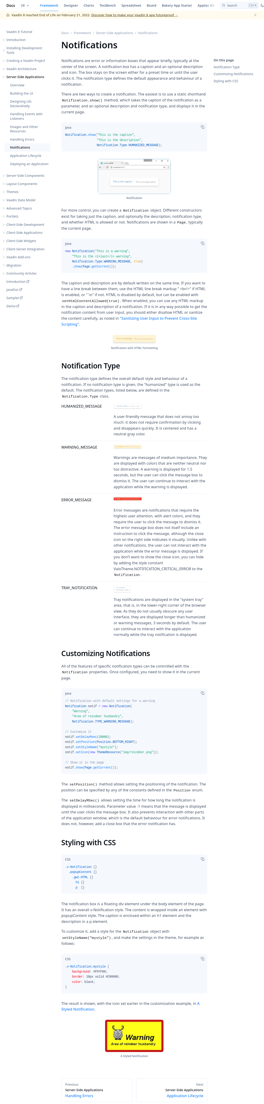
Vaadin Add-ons (18, 257)
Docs (10, 5)
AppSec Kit (206, 5)
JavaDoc (12, 290)
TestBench (108, 5)
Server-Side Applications (25, 77)
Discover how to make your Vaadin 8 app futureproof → (134, 15)
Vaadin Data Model (20, 200)
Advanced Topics (19, 208)
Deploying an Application (29, 164)
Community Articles (21, 273)
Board (151, 5)
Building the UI (21, 93)
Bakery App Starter (177, 5)
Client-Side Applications (24, 233)
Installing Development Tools (24, 50)
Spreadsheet (131, 5)
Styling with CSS (226, 81)
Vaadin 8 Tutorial (19, 32)
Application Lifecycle (25, 155)
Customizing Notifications (233, 74)
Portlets (12, 216)
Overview (17, 85)
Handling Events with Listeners (26, 116)
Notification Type (227, 67)
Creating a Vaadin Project (25, 61)
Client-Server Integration (25, 249)
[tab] (68, 127)
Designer (71, 5)
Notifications (20, 147)
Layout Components (21, 184)
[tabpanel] (134, 141)
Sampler (12, 298)
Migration (14, 265)
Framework (49, 5)
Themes (12, 192)
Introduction (16, 40)
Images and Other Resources (24, 129)
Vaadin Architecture (21, 69)
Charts (89, 5)
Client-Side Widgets (21, 241)
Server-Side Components (25, 176)
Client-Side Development (25, 224)
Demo (11, 306)
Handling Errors (22, 139)
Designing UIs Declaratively (21, 103)
